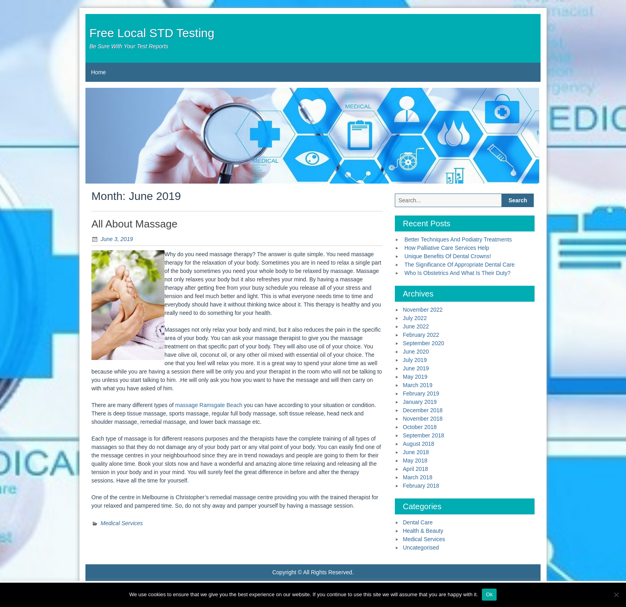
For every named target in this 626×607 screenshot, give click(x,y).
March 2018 (417, 477)
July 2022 (415, 318)
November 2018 (423, 418)
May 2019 (415, 377)
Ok (489, 594)
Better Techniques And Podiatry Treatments (458, 239)
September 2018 (423, 435)
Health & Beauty (423, 531)
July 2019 (415, 360)
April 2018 (415, 469)
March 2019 (417, 385)
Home (98, 72)
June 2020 (416, 351)
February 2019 (421, 393)
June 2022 (416, 326)
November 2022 (423, 309)
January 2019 (420, 402)
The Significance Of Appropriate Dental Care (459, 264)
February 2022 (421, 335)
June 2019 (416, 368)
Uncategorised (421, 547)
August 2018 (418, 444)
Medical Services (122, 523)
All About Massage (134, 224)
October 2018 (420, 427)
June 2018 (416, 452)
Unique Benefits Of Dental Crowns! (447, 256)
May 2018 (415, 460)
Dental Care (418, 522)
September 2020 (423, 343)
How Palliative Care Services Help (446, 248)
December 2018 (423, 410)
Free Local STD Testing (151, 33)
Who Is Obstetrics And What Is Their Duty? (457, 273)
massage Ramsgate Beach (208, 405)
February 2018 (421, 485)
